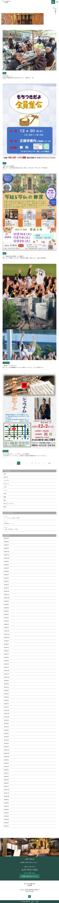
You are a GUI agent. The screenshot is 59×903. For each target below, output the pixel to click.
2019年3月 (6, 819)
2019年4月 (6, 816)
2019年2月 (6, 822)
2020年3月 (6, 779)
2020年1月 (6, 786)
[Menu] (57, 1)
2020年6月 (6, 769)
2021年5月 (6, 733)
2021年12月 (6, 710)
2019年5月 (6, 812)
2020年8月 (6, 763)
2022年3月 (6, 700)
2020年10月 (6, 756)
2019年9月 (6, 799)
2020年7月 (6, 766)
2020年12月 (6, 750)
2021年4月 (6, 736)
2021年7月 (6, 726)
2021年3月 (6, 740)
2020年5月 (6, 773)
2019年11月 (6, 793)
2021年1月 (6, 746)
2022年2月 (6, 703)
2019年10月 (6, 796)
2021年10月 (6, 717)
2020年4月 (6, 776)
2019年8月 (6, 803)
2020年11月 (6, 753)
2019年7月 (6, 806)
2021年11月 (6, 713)
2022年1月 (6, 707)
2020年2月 (6, 783)
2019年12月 (6, 789)
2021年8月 (6, 723)
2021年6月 (6, 730)
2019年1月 (6, 826)
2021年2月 (6, 743)
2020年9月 (6, 760)
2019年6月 (6, 809)
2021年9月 (6, 720)
